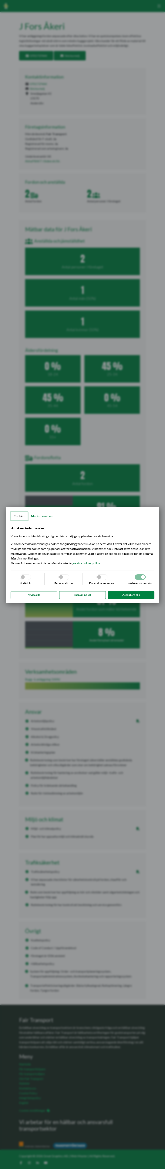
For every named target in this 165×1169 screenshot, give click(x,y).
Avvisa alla (34, 594)
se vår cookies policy (86, 563)
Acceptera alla (131, 594)
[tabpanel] (82, 545)
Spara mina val (82, 594)
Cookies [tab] (19, 516)
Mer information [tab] (41, 516)
